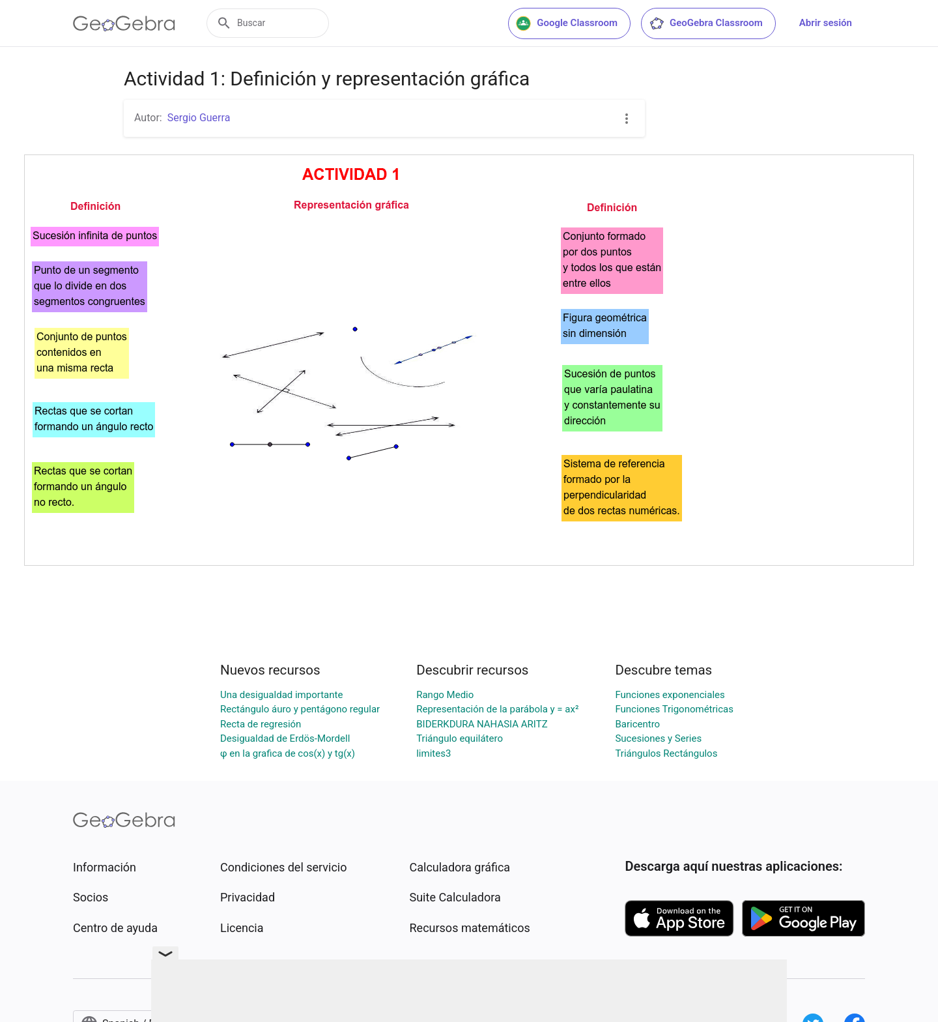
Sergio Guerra (199, 117)
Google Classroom (567, 23)
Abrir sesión (825, 23)
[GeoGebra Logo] (124, 23)
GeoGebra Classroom (706, 23)
